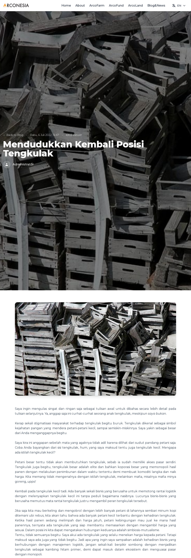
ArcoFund (116, 5)
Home (66, 5)
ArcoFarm (96, 5)
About (80, 5)
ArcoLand (135, 5)
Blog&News (156, 5)
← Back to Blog (13, 135)
